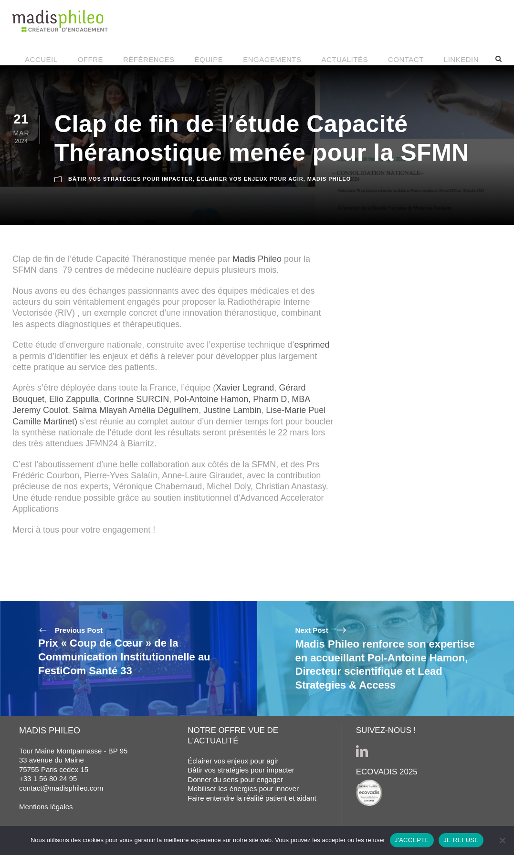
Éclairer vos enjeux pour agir (233, 761)
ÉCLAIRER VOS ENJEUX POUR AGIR (250, 178)
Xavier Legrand (245, 387)
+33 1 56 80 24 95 (48, 778)
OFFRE (90, 59)
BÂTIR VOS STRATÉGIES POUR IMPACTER (130, 178)
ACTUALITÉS (344, 59)
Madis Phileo (257, 259)
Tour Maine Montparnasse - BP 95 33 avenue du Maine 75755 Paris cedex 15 (73, 760)
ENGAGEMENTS (272, 59)
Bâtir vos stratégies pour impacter (241, 770)
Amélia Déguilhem (164, 410)
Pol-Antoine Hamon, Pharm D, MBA (242, 399)
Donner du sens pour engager (235, 779)
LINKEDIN (461, 59)
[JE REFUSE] (502, 840)
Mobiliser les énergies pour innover (243, 788)
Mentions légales (46, 807)
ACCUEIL (41, 59)
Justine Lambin (232, 410)
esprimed (311, 345)
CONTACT (406, 59)
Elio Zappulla (74, 399)
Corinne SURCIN (136, 399)
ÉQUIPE (209, 59)
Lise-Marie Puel (295, 410)
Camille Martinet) (44, 421)
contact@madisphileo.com (61, 788)
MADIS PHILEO (329, 178)
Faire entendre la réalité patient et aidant (252, 798)
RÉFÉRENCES (149, 59)
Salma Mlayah (100, 410)
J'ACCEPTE (412, 840)
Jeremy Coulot (40, 410)
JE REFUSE (461, 840)
